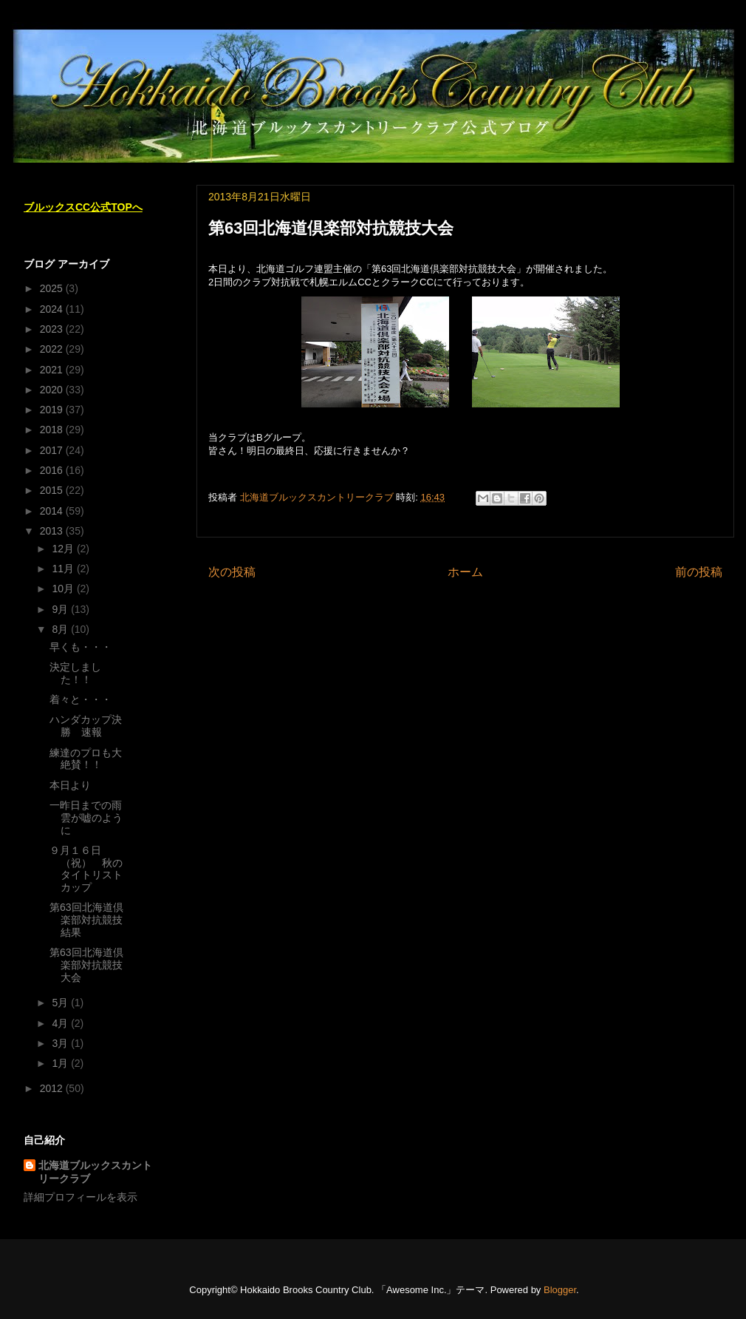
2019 (53, 410)
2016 (53, 470)
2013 (53, 531)
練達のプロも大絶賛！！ (85, 759)
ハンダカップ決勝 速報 (85, 725)
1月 (61, 1063)
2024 (53, 309)
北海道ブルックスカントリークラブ (95, 1171)
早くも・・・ (80, 647)
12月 (64, 549)
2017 (53, 450)
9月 (61, 609)
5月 (61, 1002)
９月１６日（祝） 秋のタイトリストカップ (86, 868)
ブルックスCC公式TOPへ (83, 207)
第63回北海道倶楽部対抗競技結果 (86, 919)
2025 (53, 288)
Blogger (560, 1289)
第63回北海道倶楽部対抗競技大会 (86, 964)
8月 (61, 629)
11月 (64, 568)
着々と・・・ (80, 699)
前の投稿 (698, 572)
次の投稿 (232, 572)
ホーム (465, 572)
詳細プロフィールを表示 (80, 1197)
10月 (64, 588)
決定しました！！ (75, 673)
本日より (70, 785)
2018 (53, 429)
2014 (53, 511)
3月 (61, 1043)
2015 (53, 490)
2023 (53, 329)
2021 (53, 370)
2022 (53, 349)
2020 (53, 390)
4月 (61, 1023)
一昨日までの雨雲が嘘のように (86, 817)
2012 (53, 1088)
